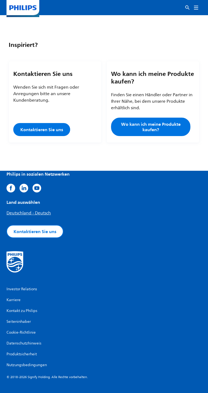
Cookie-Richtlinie (21, 332)
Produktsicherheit (21, 354)
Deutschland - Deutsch (28, 213)
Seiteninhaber (18, 321)
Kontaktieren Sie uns (41, 129)
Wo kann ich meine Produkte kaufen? (151, 126)
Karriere (13, 300)
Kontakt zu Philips (21, 311)
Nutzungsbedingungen (26, 365)
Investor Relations (21, 289)
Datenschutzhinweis (23, 343)
